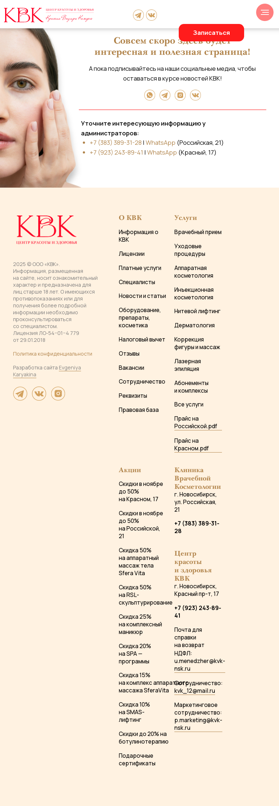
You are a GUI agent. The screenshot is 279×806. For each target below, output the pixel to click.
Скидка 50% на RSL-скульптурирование (146, 595)
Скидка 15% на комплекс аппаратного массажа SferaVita (154, 682)
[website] (20, 398)
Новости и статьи (142, 296)
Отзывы (129, 353)
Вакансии (131, 368)
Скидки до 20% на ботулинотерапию (144, 737)
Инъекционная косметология (194, 293)
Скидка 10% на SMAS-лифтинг (134, 712)
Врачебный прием (198, 232)
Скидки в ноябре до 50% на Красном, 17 (141, 491)
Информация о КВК (138, 236)
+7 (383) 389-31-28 (116, 142)
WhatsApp (160, 142)
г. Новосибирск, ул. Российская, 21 (195, 502)
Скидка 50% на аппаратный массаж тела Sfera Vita (139, 562)
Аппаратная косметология (193, 271)
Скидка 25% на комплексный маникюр (140, 624)
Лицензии (132, 254)
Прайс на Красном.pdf (191, 444)
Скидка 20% (135, 646)
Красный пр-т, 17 (196, 594)
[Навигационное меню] (265, 12)
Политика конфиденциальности (52, 353)
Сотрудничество (142, 381)
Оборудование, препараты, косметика (140, 317)
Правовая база (139, 410)
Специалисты (137, 282)
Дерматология (194, 325)
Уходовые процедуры (189, 250)
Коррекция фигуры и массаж (197, 343)
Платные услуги (140, 268)
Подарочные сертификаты (137, 759)
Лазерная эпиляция (187, 365)
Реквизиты (133, 396)
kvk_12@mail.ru (194, 691)
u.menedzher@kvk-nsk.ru (199, 664)
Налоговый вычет (142, 339)
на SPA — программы (134, 657)
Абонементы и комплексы (191, 386)
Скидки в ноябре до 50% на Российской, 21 (141, 525)
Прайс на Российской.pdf (195, 422)
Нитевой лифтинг (197, 311)
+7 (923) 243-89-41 (116, 152)
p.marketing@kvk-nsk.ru (198, 724)
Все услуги (188, 404)
